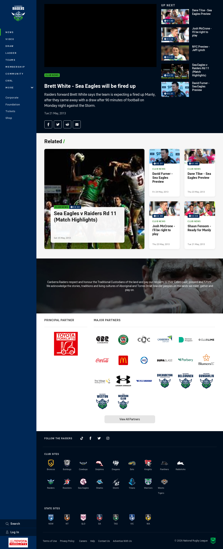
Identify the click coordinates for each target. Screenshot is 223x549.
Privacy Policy (67, 540)
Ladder (11, 52)
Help (92, 540)
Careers (83, 540)
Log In (12, 532)
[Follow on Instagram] (107, 438)
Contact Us (104, 540)
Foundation (13, 104)
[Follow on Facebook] (90, 438)
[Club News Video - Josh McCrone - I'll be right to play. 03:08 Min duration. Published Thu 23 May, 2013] (164, 225)
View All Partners (130, 419)
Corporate (12, 97)
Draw (10, 45)
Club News (52, 75)
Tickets (10, 111)
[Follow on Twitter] (99, 438)
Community (15, 73)
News (10, 32)
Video (10, 39)
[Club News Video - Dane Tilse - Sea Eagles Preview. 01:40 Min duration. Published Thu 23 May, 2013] (199, 173)
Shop (9, 118)
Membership (15, 66)
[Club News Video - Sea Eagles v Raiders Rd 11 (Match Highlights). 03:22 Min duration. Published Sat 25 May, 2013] (94, 199)
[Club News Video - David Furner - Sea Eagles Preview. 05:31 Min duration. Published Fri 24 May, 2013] (164, 173)
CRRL (9, 80)
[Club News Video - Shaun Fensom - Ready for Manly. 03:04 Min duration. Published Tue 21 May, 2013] (199, 225)
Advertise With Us (122, 540)
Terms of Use (50, 540)
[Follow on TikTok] (81, 438)
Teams (11, 59)
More (19, 87)
